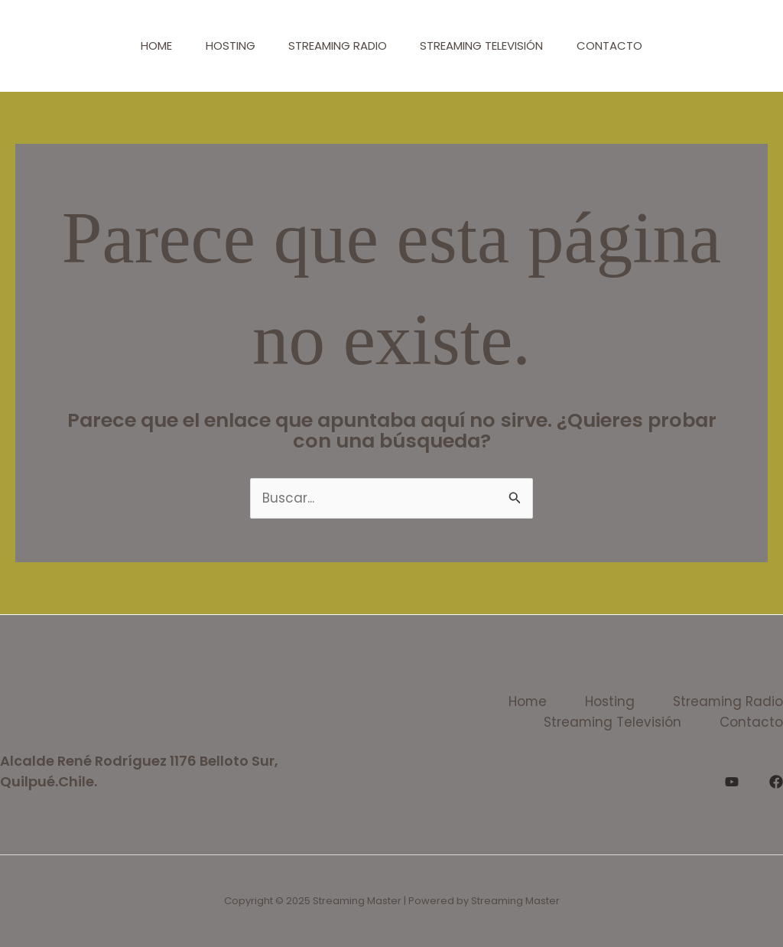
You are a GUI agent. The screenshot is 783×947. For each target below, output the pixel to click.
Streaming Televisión (486, 45)
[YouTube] (732, 782)
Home (146, 45)
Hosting (225, 45)
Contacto (619, 45)
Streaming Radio (337, 45)
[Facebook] (776, 782)
